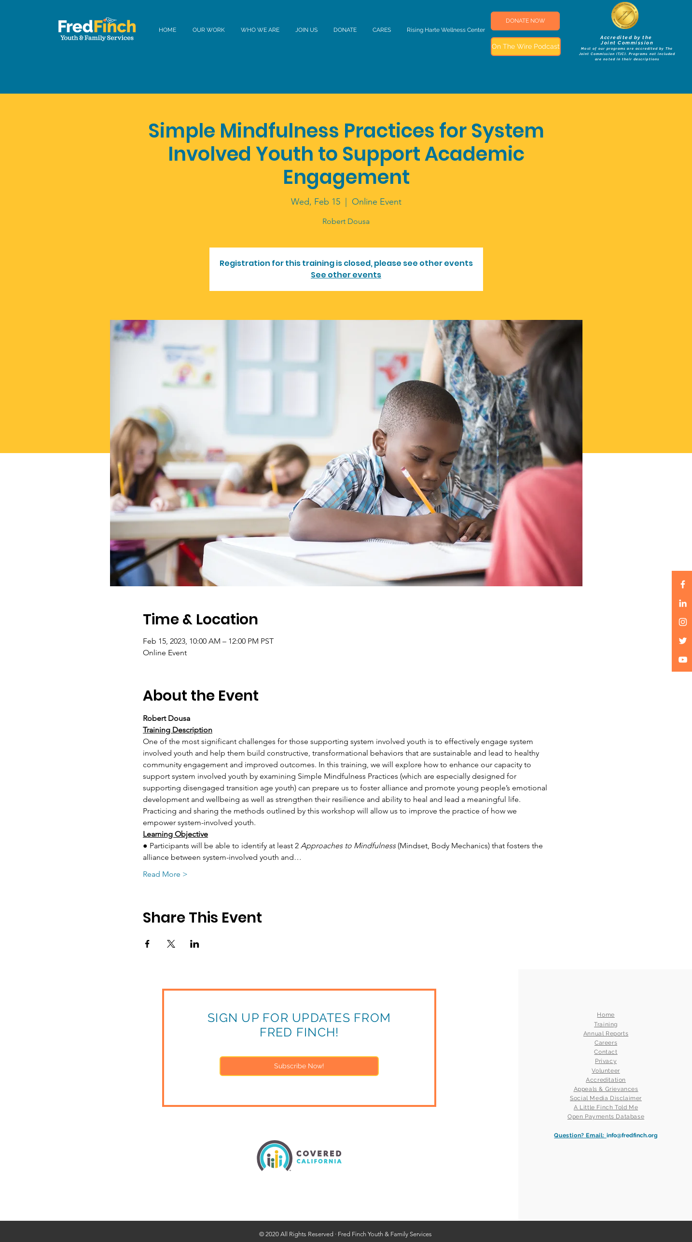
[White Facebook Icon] (683, 584)
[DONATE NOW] (525, 21)
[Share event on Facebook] (147, 944)
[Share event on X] (171, 944)
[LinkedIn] (683, 603)
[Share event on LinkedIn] (194, 944)
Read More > (165, 874)
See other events (346, 274)
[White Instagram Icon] (683, 622)
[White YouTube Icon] (683, 659)
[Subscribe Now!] (299, 1066)
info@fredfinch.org (632, 1135)
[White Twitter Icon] (683, 640)
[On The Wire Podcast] (526, 46)
